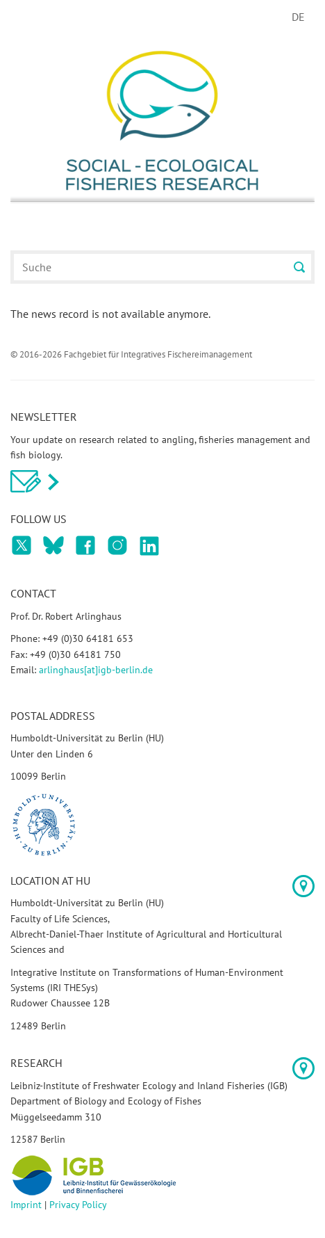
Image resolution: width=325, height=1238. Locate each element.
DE (298, 17)
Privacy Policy (78, 1204)
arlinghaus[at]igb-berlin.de (96, 670)
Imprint (26, 1204)
